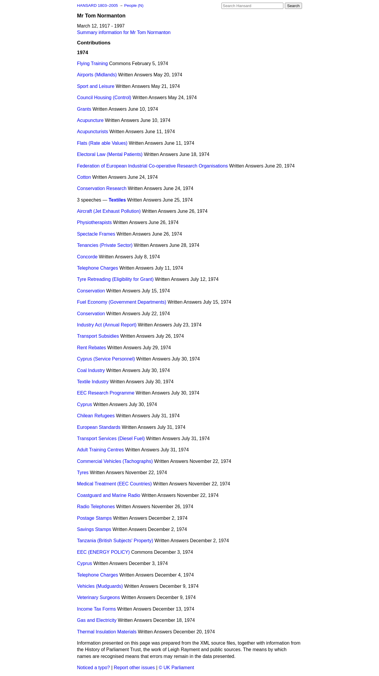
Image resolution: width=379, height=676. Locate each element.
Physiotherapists (94, 222)
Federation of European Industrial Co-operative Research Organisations (152, 165)
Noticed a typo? (93, 667)
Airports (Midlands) (97, 74)
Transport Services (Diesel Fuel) (111, 438)
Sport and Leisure (95, 86)
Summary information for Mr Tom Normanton (124, 32)
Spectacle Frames (96, 233)
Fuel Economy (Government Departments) (121, 302)
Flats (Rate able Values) (102, 143)
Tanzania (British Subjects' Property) (115, 540)
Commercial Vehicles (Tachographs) (115, 461)
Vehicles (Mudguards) (100, 586)
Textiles (117, 199)
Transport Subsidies (98, 336)
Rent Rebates (91, 347)
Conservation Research (101, 188)
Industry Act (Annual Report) (106, 324)
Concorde (87, 256)
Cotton (84, 177)
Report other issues (134, 667)
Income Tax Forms (96, 608)
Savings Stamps (94, 529)
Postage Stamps (94, 518)
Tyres (83, 472)
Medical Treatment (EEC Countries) (114, 483)
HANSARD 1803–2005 (97, 5)
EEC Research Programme (105, 392)
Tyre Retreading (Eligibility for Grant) (115, 279)
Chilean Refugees (96, 415)
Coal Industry (91, 370)
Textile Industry (93, 381)
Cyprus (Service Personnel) (106, 358)
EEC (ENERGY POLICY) (103, 552)
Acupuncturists (92, 131)
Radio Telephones (96, 506)
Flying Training (92, 63)
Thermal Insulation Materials (106, 631)
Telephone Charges (97, 268)
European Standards (99, 427)
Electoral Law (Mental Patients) (109, 154)
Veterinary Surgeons (98, 597)
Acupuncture (90, 120)
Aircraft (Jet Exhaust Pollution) (109, 211)
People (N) (133, 5)
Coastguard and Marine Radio (108, 495)
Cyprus (84, 404)
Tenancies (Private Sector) (105, 245)
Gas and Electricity (96, 620)
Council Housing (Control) (104, 97)
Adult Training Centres (100, 449)
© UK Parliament (176, 667)
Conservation (91, 290)
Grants (84, 109)
